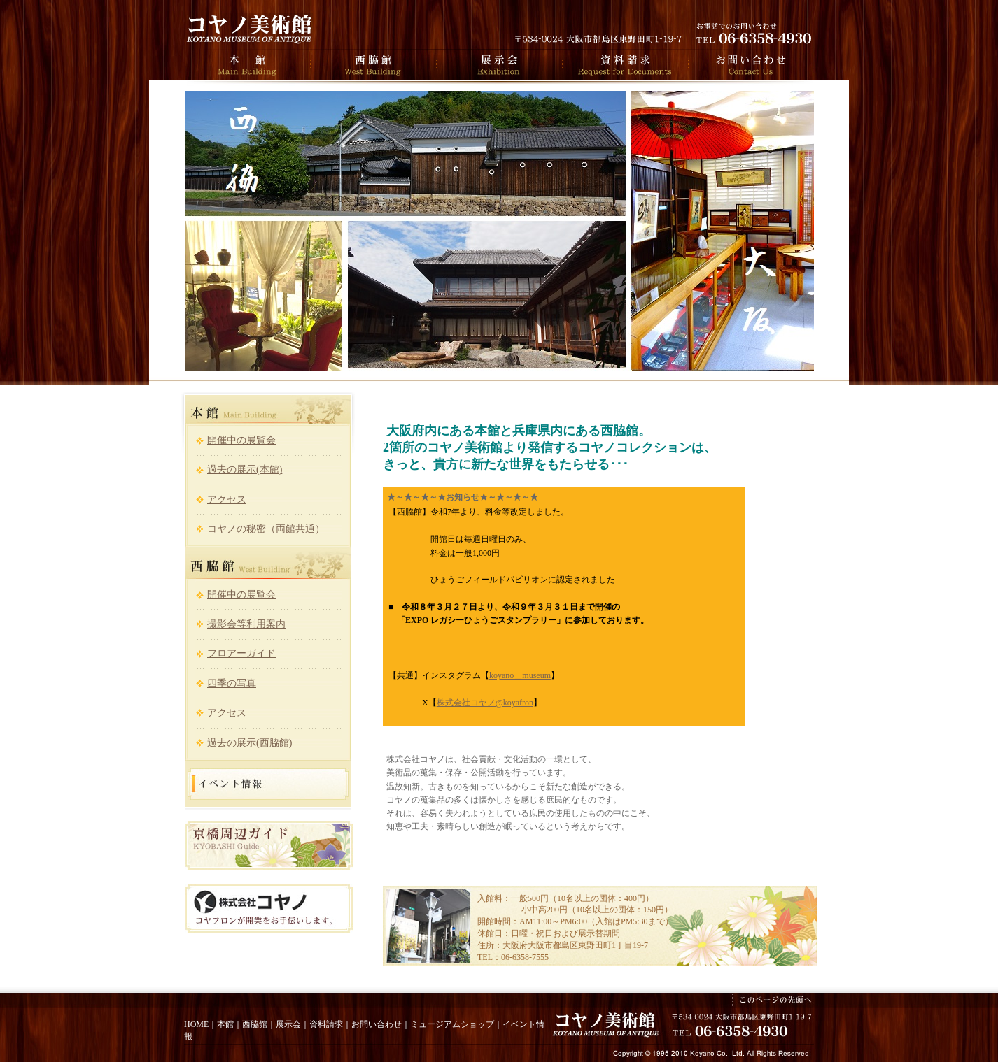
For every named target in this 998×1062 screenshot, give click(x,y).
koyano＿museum (520, 675)
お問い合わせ (376, 1024)
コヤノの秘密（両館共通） (266, 529)
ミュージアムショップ (452, 1024)
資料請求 (326, 1024)
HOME (196, 1024)
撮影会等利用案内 (246, 624)
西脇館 (254, 1024)
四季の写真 (231, 683)
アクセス (226, 499)
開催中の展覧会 (241, 440)
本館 (225, 1024)
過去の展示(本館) (244, 469)
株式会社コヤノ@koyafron (485, 703)
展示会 (288, 1024)
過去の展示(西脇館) (249, 743)
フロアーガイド (241, 653)
